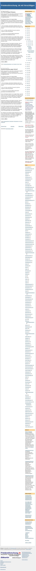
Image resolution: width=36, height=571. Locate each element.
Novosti (26, 331)
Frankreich (27, 239)
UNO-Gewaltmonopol (29, 392)
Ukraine (26, 390)
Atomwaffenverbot (28, 21)
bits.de (26, 534)
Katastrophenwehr (28, 284)
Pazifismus (27, 341)
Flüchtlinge (27, 237)
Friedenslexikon (28, 245)
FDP (26, 230)
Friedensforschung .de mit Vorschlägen (17, 5)
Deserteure (27, 215)
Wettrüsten (27, 423)
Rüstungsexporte (28, 366)
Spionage (27, 380)
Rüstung (26, 363)
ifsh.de (26, 533)
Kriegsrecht (27, 304)
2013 (28, 70)
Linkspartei (27, 310)
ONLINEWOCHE (28, 13)
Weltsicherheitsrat (28, 421)
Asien (26, 182)
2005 (28, 85)
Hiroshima (27, 265)
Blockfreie (27, 203)
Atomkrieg (27, 183)
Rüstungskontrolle (28, 368)
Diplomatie (27, 220)
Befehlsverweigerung (29, 200)
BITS (26, 202)
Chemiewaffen (28, 210)
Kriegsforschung (28, 508)
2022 (28, 32)
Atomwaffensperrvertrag (29, 190)
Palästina (27, 339)
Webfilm (26, 416)
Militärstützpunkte (28, 317)
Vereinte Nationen (28, 401)
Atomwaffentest (28, 193)
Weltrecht (27, 420)
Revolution (27, 358)
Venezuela (27, 398)
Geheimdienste (28, 257)
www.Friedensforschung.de (26, 552)
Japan (26, 280)
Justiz (26, 282)
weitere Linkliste (28, 542)
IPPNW (26, 274)
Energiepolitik (27, 225)
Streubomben (27, 382)
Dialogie (26, 218)
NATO (26, 328)
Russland (15, 64)
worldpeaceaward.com (25, 555)
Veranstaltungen (28, 400)
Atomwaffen (27, 185)
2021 (28, 33)
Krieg (26, 291)
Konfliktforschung (28, 289)
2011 (28, 74)
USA (26, 395)
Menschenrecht (28, 314)
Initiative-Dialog (28, 23)
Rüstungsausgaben (29, 365)
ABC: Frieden (27, 22)
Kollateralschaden (28, 285)
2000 (28, 95)
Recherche (27, 351)
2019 (28, 37)
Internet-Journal (28, 516)
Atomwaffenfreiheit (28, 187)
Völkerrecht (3, 122)
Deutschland (16, 121)
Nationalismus (28, 326)
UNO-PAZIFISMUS (28, 17)
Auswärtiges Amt (28, 522)
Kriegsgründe (27, 300)
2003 (28, 89)
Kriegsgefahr (27, 297)
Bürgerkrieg (27, 207)
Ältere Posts (21, 126)
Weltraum (27, 418)
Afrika (26, 173)
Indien (26, 269)
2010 (28, 76)
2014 (28, 68)
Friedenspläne (28, 18)
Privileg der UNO (13, 548)
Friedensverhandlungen (7, 64)
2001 (28, 93)
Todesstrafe (27, 387)
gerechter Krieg (28, 260)
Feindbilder (27, 235)
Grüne (26, 264)
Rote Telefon (27, 360)
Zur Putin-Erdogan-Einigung (8, 12)
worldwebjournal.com (25, 554)
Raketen (26, 348)
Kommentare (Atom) (9, 128)
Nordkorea (27, 330)
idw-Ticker (27, 540)
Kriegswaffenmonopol (28, 104)
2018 (28, 39)
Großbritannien (28, 262)
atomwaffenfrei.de (28, 530)
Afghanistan (27, 172)
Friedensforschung (28, 244)
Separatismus (27, 373)
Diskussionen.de (28, 515)
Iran (26, 277)
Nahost (26, 325)
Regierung (27, 355)
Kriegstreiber (27, 305)
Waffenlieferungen (28, 413)
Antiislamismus (28, 178)
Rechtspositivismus (28, 353)
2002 (28, 91)
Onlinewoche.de (3, 569)
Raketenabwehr (28, 350)
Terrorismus (27, 385)
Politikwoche (27, 345)
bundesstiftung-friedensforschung (28, 527)
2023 (28, 30)
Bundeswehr (11, 121)
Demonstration (28, 213)
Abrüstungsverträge (29, 168)
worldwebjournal (28, 496)
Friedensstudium (28, 250)
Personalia (27, 343)
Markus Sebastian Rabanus (28, 432)
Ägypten (26, 175)
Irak (26, 275)
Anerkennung (27, 177)
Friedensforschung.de (29, 450)
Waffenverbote (28, 415)
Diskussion (27, 222)
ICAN (26, 267)
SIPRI (26, 377)
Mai (28, 56)
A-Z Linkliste (27, 167)
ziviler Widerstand (28, 426)
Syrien (18, 64)
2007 (28, 81)
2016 (28, 64)
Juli (28, 54)
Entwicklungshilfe (28, 227)
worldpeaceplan (28, 495)
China (26, 212)
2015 (28, 66)
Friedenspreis (27, 19)
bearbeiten (27, 198)
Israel (26, 279)
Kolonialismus (27, 287)
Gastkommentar (28, 255)
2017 (28, 62)
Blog (32, 22)
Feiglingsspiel (27, 234)
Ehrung (26, 223)
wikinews (27, 425)
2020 (28, 35)
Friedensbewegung (28, 240)
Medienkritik (27, 312)
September (30, 44)
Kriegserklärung (28, 507)
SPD (26, 378)
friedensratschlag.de (29, 528)
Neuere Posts (3, 126)
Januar (29, 60)
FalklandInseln (28, 229)
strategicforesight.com (29, 538)
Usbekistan (27, 396)
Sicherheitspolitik (28, 375)
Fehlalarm (27, 232)
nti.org (26, 529)
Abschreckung (28, 170)
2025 (28, 28)
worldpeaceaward (28, 497)
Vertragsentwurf (28, 406)
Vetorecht (27, 408)
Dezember (30, 41)
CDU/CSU (27, 208)
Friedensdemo (28, 20)
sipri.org (26, 537)
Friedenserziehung (28, 242)
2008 (28, 79)
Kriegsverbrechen (28, 307)
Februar (29, 58)
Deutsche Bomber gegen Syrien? (9, 69)
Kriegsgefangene (28, 299)
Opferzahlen (27, 336)
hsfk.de (1, 560)
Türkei (20, 64)
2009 (28, 77)
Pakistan (26, 338)
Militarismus (27, 315)
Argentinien (27, 180)
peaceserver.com (28, 499)
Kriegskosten (27, 302)
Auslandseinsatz (6, 121)
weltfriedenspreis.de (25, 556)
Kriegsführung (28, 295)
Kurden (26, 309)
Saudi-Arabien (28, 370)
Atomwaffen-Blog (28, 501)
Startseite (12, 126)
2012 (28, 72)
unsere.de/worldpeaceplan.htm (27, 553)
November (30, 42)
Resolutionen (27, 356)
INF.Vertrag (27, 270)
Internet (26, 272)
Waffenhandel (27, 411)
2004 (28, 87)
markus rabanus (28, 549)
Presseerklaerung (28, 346)
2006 (28, 83)
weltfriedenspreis (28, 498)
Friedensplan (27, 247)
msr (12, 64)
